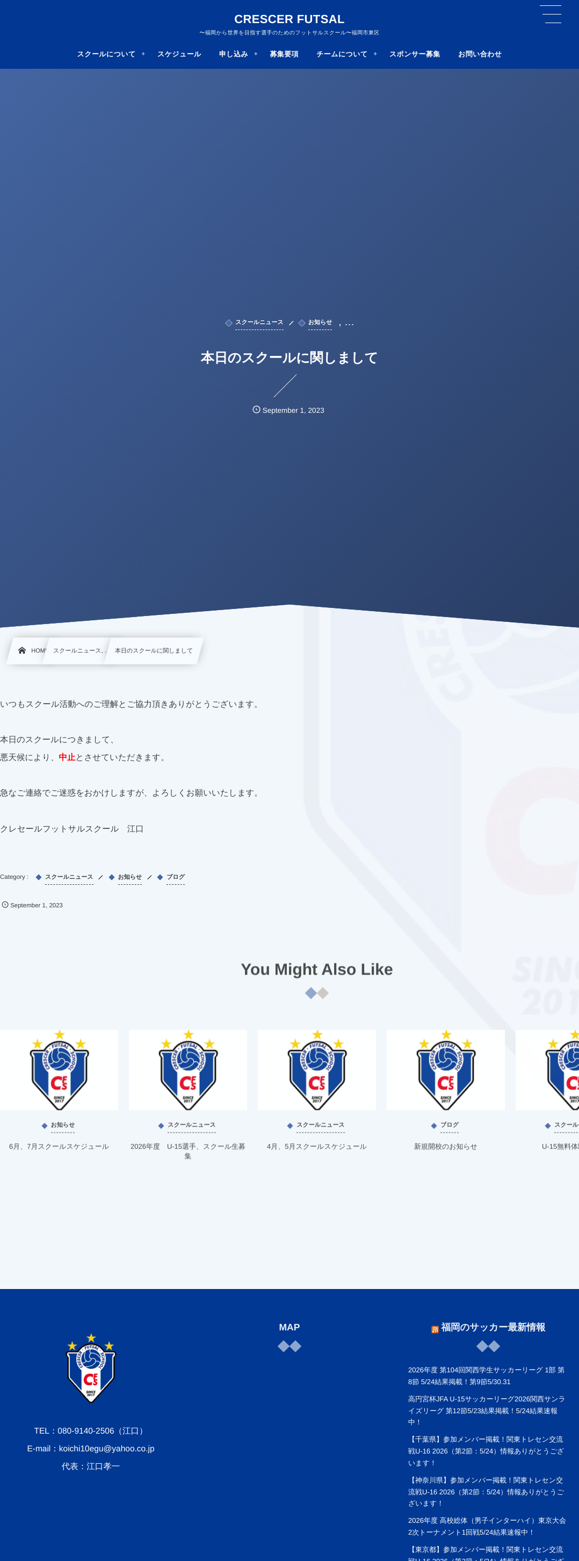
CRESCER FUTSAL (289, 19)
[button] (550, 14)
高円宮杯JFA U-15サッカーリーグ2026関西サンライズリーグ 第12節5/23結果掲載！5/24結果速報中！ (487, 1411)
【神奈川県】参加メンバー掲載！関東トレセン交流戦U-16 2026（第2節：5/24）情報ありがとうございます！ (486, 1492)
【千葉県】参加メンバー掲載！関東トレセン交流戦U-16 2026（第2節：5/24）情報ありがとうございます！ (486, 1451)
